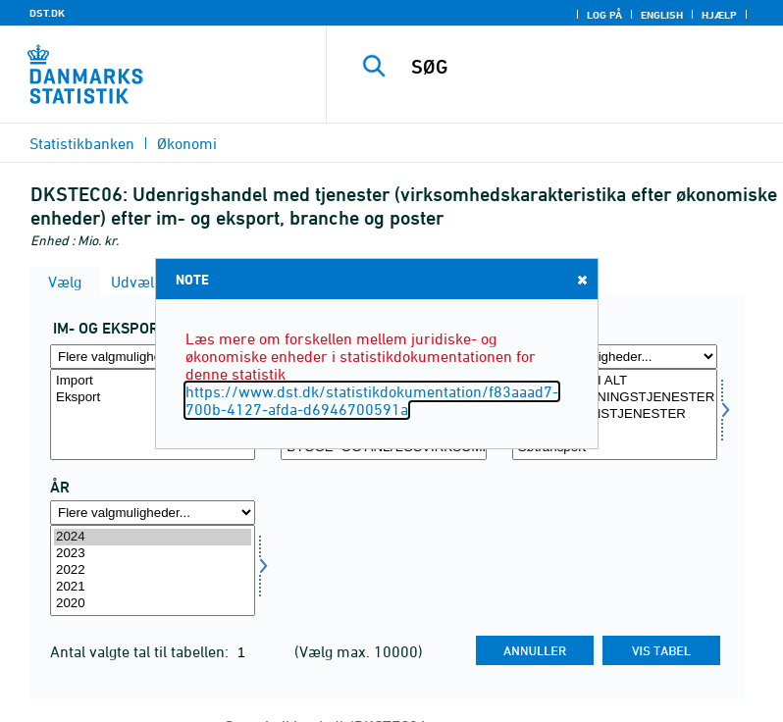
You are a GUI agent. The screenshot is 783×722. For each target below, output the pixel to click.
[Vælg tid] (152, 570)
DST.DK (47, 13)
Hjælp (719, 15)
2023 (152, 553)
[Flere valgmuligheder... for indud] (152, 356)
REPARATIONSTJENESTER (614, 414)
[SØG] (583, 66)
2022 (152, 570)
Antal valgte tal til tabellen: (141, 651)
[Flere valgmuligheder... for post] (614, 356)
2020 (152, 603)
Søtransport (614, 447)
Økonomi (187, 143)
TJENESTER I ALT (614, 381)
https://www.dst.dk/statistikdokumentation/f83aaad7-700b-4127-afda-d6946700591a (371, 400)
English (662, 15)
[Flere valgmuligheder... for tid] (152, 512)
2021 (152, 587)
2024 (152, 537)
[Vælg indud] (152, 414)
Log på (604, 15)
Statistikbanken (81, 143)
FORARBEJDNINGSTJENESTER (614, 397)
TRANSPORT (614, 431)
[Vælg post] (614, 414)
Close (581, 279)
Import (152, 381)
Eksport (152, 397)
